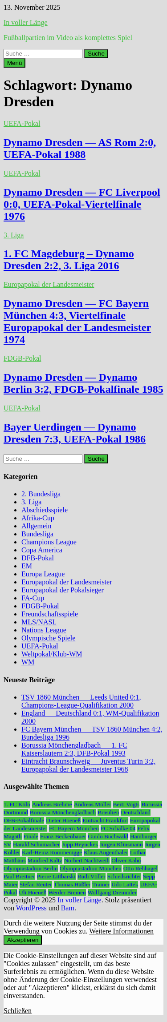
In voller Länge (26, 22)
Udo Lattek (124, 884)
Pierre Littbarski (56, 876)
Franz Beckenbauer (63, 836)
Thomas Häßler (72, 884)
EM (26, 566)
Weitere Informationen (121, 931)
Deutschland (136, 812)
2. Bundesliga (41, 494)
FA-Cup (32, 598)
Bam (67, 908)
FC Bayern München (74, 828)
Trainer (101, 884)
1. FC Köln (17, 804)
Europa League (43, 574)
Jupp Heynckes (80, 844)
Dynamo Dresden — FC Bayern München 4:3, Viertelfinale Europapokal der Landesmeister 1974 (77, 321)
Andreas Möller (92, 804)
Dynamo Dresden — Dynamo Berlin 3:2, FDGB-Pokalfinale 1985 (83, 383)
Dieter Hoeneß (63, 820)
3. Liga (14, 235)
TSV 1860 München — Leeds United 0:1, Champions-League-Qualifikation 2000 (81, 701)
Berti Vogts (126, 804)
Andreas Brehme (52, 804)
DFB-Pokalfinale (24, 820)
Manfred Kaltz (45, 860)
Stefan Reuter (36, 884)
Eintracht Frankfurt (105, 820)
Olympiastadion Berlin (31, 868)
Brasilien (108, 812)
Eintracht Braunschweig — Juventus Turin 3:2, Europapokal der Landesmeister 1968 (88, 765)
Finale (31, 836)
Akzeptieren (22, 940)
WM (27, 662)
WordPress (31, 908)
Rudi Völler (91, 876)
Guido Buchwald (108, 836)
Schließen (18, 1010)
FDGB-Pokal (22, 358)
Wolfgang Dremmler (112, 892)
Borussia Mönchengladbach (63, 812)
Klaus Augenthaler (106, 852)
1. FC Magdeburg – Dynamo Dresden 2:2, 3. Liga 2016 (69, 259)
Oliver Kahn (126, 860)
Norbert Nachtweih (87, 860)
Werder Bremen (67, 892)
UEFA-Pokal (22, 123)
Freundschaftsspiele (49, 614)
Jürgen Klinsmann (121, 844)
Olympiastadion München (91, 868)
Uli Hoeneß (32, 892)
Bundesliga (37, 534)
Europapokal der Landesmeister (49, 284)
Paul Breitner (19, 876)
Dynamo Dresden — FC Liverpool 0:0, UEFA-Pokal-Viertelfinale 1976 (82, 204)
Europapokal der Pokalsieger (62, 590)
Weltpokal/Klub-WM (51, 654)
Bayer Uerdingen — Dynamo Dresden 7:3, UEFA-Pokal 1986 (75, 433)
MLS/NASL (39, 622)
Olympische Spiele (48, 638)
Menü (14, 63)
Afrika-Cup (37, 518)
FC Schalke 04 (118, 828)
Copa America (41, 550)
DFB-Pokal (37, 558)
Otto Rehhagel (140, 868)
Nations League (43, 630)
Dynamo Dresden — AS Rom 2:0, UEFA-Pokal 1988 (80, 148)
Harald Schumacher (36, 844)
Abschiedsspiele (44, 510)
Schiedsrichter (124, 876)
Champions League (49, 542)
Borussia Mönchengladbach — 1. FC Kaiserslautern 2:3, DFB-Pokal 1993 (74, 749)
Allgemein (36, 526)
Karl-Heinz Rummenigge (52, 852)
